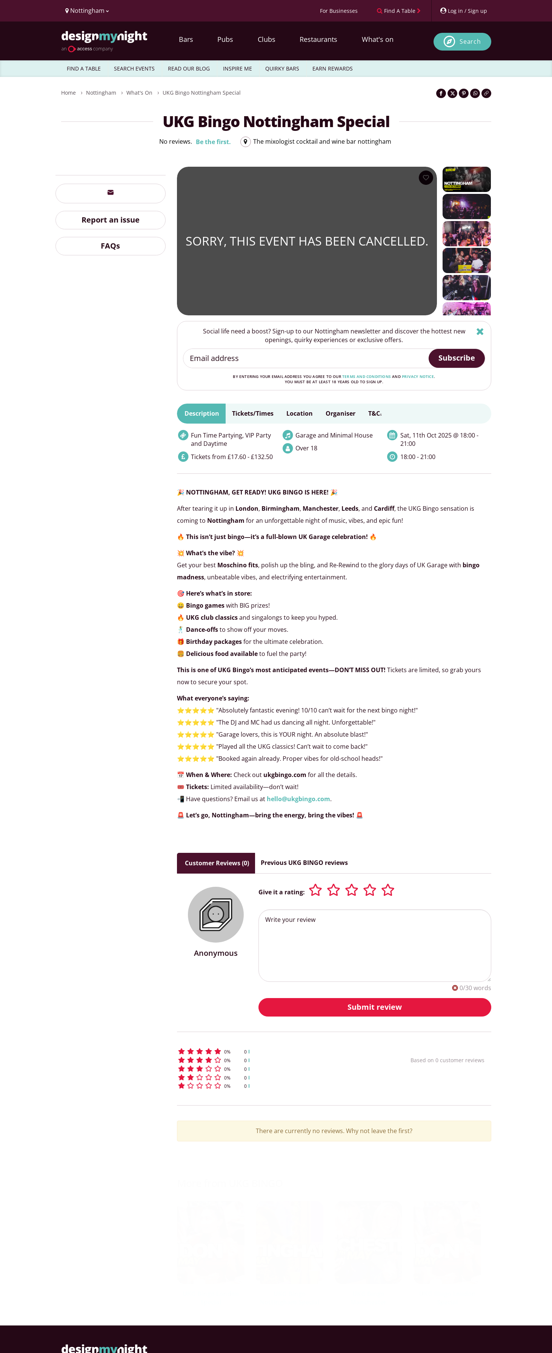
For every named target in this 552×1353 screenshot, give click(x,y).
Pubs (225, 39)
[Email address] (306, 358)
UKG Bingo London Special (211, 1298)
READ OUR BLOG (189, 68)
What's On (139, 92)
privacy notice (418, 376)
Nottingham (101, 92)
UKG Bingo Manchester (368, 1298)
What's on (378, 39)
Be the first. (213, 142)
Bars (186, 39)
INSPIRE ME (237, 68)
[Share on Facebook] (441, 93)
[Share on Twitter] (452, 93)
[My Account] (463, 11)
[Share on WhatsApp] (475, 93)
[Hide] (480, 331)
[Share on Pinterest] (464, 93)
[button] (280, 1051)
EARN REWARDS (332, 68)
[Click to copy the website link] (486, 93)
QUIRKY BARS (282, 68)
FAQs (110, 246)
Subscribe (456, 358)
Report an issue (110, 220)
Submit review (374, 1007)
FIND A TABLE (84, 68)
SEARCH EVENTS (134, 68)
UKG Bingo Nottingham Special (202, 92)
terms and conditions (366, 376)
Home (68, 92)
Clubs (266, 39)
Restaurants (318, 39)
